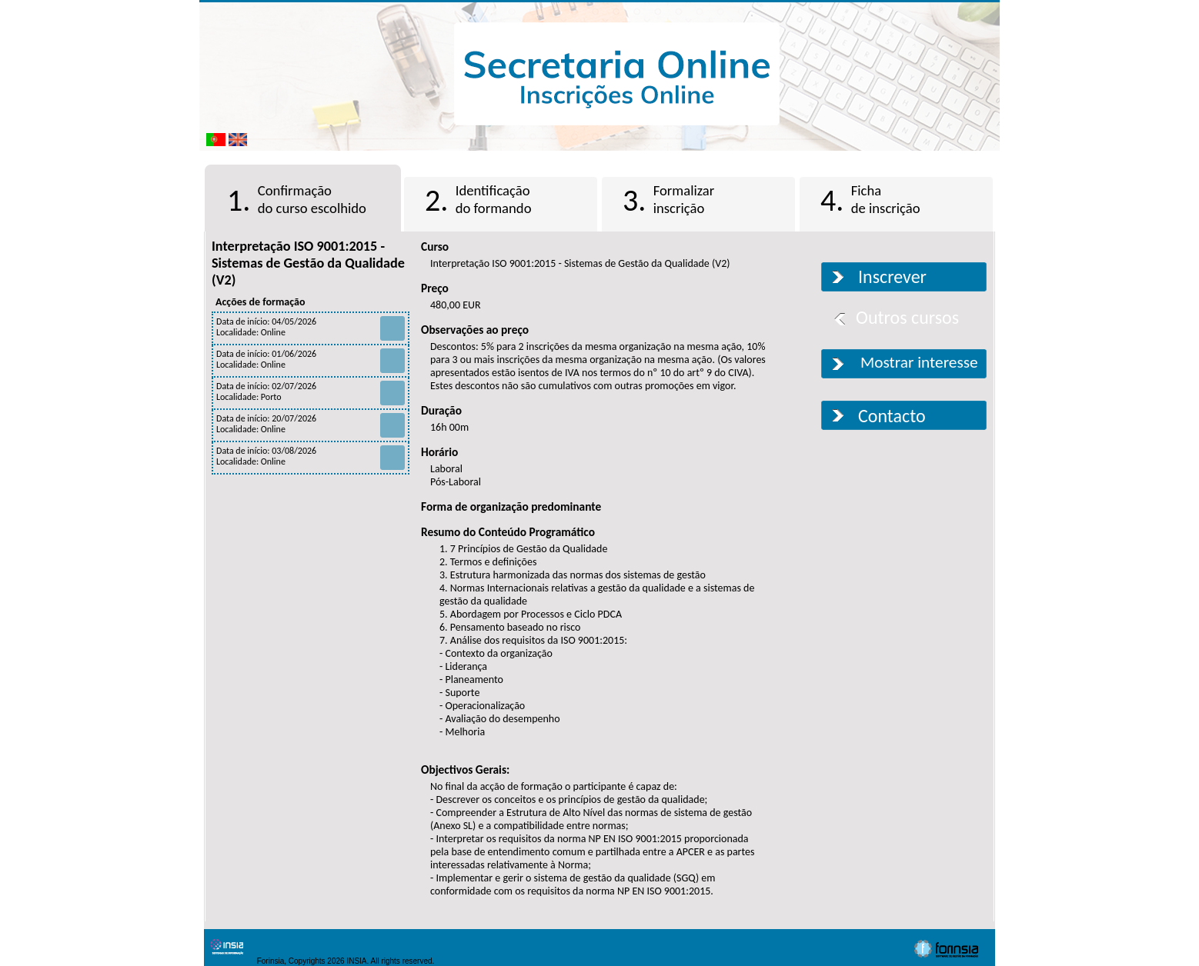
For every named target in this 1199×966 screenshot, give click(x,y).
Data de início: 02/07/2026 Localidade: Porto (310, 391)
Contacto (892, 416)
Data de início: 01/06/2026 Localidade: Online (310, 359)
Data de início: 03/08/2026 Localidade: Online (310, 456)
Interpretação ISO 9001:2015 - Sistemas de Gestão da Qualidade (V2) (308, 263)
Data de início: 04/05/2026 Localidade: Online (310, 327)
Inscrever (892, 276)
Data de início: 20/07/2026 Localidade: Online (310, 424)
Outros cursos (907, 317)
